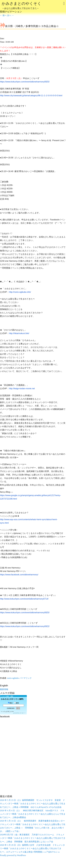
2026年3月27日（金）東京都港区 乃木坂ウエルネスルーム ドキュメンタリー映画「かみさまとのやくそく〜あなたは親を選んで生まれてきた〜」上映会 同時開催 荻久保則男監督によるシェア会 (32, 838)
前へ (3, 15)
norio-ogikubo (13, 678)
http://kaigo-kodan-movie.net (22, 388)
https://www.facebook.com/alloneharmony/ (19, 575)
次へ (10, 15)
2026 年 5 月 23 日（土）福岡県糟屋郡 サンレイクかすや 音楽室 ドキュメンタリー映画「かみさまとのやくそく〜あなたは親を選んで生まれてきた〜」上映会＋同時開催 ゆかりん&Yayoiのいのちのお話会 (32, 803)
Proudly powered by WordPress (13, 855)
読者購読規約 (11, 708)
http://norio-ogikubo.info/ (20, 292)
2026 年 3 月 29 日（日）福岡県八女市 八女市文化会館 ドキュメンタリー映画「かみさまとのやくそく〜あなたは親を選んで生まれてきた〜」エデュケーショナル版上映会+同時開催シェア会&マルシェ (32, 848)
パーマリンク (25, 678)
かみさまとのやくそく (21, 5)
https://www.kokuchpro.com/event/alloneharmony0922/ (25, 626)
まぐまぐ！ (23, 713)
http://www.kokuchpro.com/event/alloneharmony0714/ (24, 599)
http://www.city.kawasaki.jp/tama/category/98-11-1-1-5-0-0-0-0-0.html (31, 95)
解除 (16, 703)
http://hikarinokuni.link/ (19, 333)
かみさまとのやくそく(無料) (12, 699)
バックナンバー (8, 711)
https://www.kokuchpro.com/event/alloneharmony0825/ (25, 82)
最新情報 (4, 689)
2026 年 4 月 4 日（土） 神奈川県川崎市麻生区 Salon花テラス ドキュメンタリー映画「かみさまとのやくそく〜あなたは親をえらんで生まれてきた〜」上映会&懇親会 (32, 813)
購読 (10, 703)
